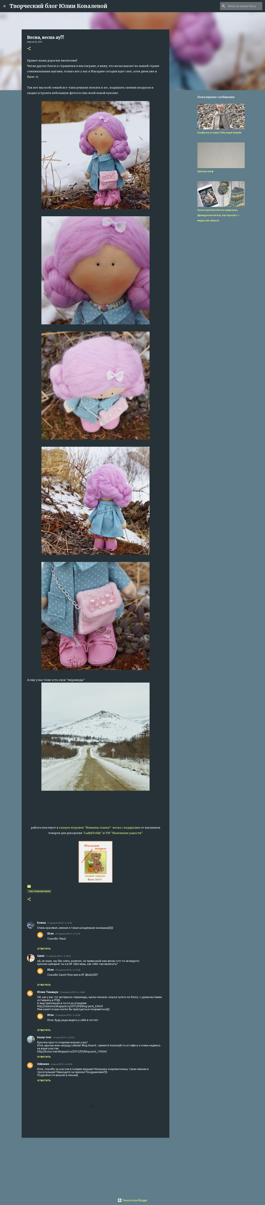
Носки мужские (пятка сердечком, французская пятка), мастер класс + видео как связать (218, 215)
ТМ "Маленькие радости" (124, 833)
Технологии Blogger (133, 1200)
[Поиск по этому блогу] (244, 6)
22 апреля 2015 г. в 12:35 (67, 933)
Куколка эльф (205, 171)
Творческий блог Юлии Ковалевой (58, 6)
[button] (29, 48)
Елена (41, 922)
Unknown (43, 1063)
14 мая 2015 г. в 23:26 (63, 1037)
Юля (50, 933)
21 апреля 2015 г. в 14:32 (59, 923)
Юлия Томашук (47, 991)
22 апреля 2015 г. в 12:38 (67, 970)
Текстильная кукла (39, 891)
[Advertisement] (95, 1166)
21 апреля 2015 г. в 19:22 (58, 956)
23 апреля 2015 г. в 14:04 (72, 992)
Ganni (40, 955)
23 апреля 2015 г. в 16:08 (67, 1015)
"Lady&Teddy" (92, 833)
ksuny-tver (44, 1037)
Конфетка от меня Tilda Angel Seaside (219, 132)
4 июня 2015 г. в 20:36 (61, 1064)
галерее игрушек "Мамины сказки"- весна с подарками (99, 827)
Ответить (44, 948)
